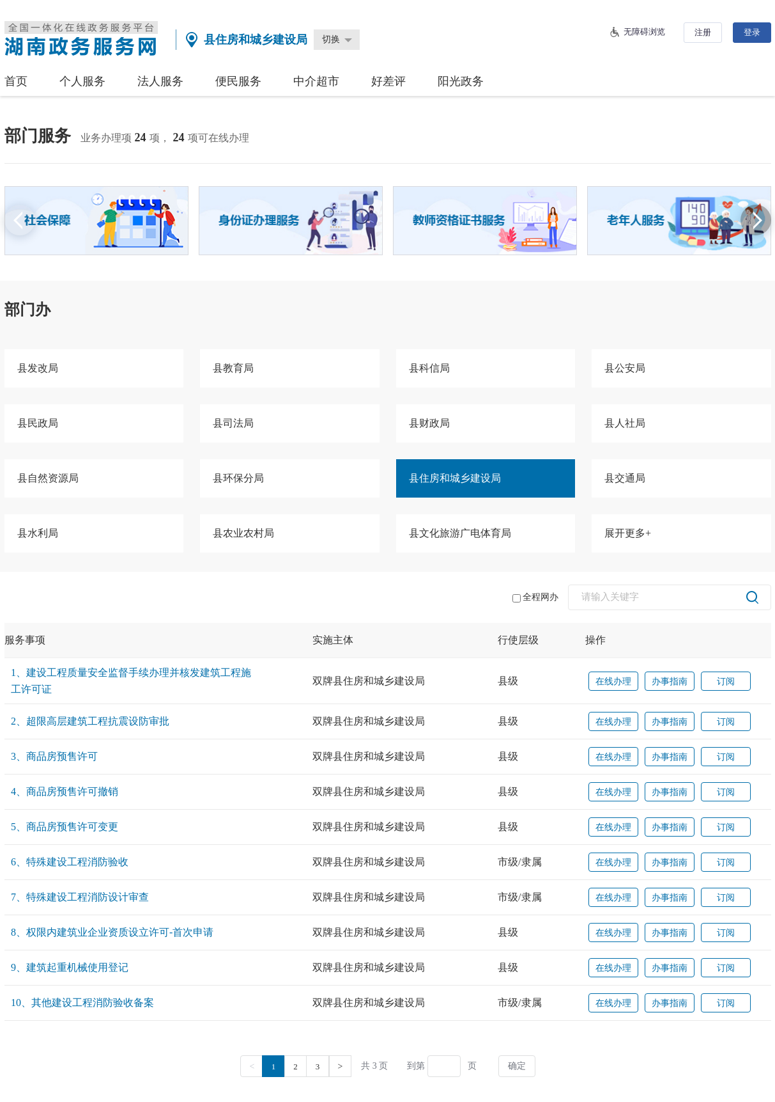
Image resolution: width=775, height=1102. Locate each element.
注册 (702, 32)
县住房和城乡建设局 (455, 478)
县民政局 (37, 423)
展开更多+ (627, 533)
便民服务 (238, 81)
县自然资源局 (48, 478)
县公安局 (624, 368)
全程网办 (535, 597)
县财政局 (429, 423)
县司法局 (233, 423)
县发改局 (37, 368)
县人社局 (624, 423)
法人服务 (160, 81)
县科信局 (429, 368)
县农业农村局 (243, 533)
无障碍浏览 (644, 31)
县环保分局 (238, 478)
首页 (15, 81)
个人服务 (82, 81)
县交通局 (624, 478)
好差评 (388, 81)
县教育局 (233, 368)
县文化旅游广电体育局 (460, 533)
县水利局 (37, 533)
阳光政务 (461, 81)
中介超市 (316, 81)
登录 (752, 32)
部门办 (27, 309)
